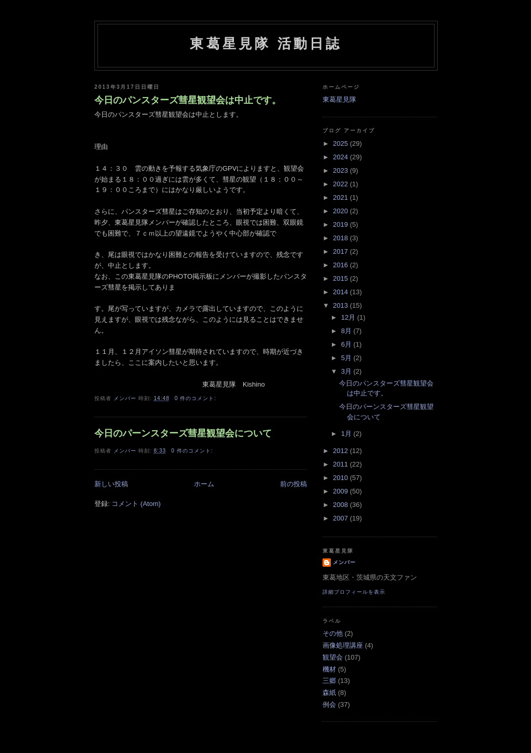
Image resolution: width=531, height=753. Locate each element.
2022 (341, 184)
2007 (341, 518)
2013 (341, 305)
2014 (341, 292)
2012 (341, 451)
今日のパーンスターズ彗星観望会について (183, 433)
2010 (341, 478)
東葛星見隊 (339, 99)
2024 (341, 157)
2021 (341, 197)
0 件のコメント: (196, 398)
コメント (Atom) (136, 504)
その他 (333, 633)
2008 (341, 505)
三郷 (329, 680)
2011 (341, 464)
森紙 (329, 692)
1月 (347, 433)
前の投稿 (293, 484)
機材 (329, 669)
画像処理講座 (343, 645)
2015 (341, 278)
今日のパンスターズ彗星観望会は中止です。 (187, 100)
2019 (341, 224)
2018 (341, 238)
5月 (347, 358)
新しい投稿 (111, 484)
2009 (341, 491)
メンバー (344, 562)
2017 (341, 251)
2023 (341, 170)
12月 (349, 317)
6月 (347, 344)
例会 (329, 704)
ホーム (204, 484)
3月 (347, 371)
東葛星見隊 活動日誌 (266, 43)
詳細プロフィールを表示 (354, 592)
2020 (341, 211)
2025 (341, 143)
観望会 (333, 657)
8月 (347, 331)
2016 (341, 265)
